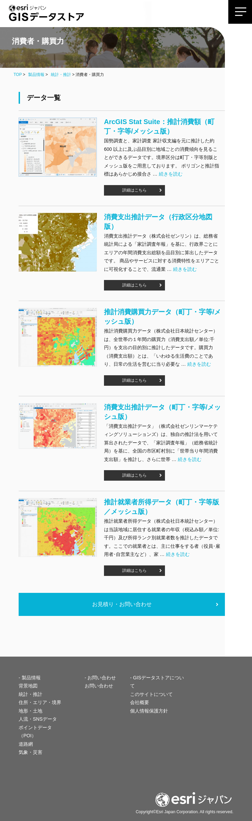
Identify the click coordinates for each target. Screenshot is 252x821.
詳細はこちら (134, 190)
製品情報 (36, 74)
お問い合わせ (99, 685)
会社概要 (139, 702)
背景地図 (28, 685)
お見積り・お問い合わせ (122, 604)
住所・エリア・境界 (40, 702)
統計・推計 (61, 74)
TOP (18, 74)
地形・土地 (30, 711)
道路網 (26, 744)
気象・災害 (30, 752)
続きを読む (171, 174)
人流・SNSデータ (38, 719)
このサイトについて (151, 694)
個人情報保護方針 (149, 711)
